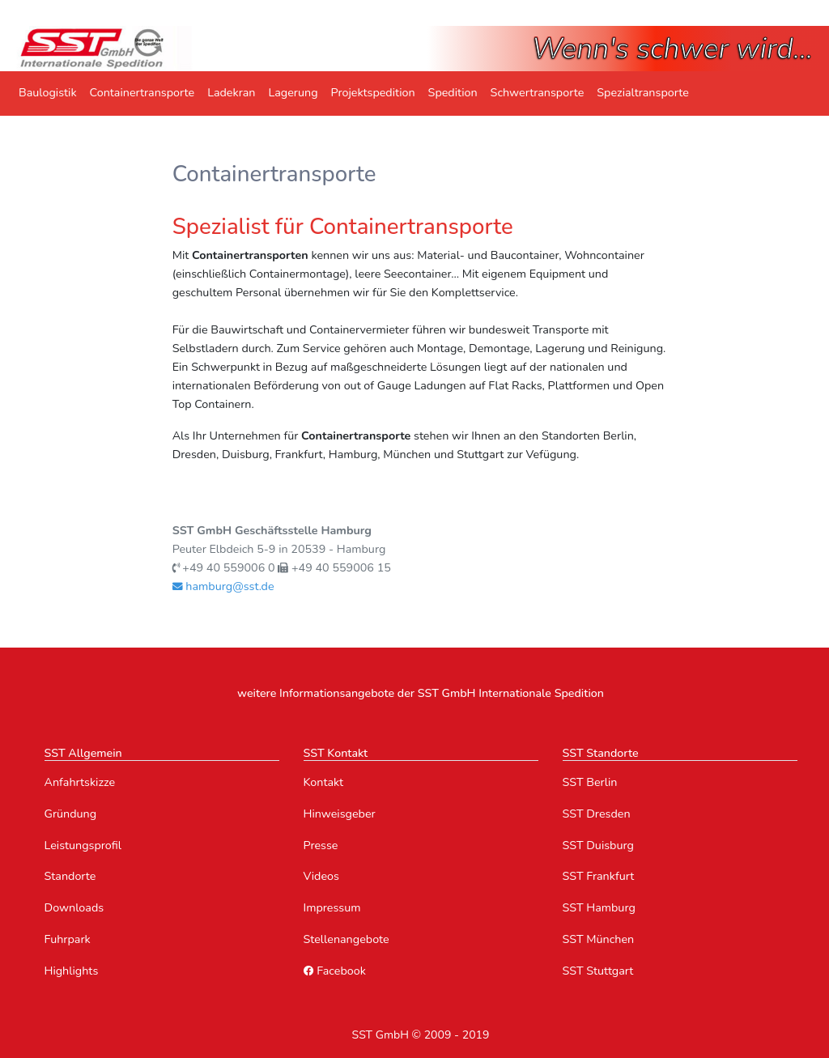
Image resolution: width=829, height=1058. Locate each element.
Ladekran (231, 92)
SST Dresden (597, 814)
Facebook (335, 971)
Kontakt (324, 782)
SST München (599, 939)
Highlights (72, 971)
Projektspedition (373, 92)
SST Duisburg (598, 845)
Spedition (453, 92)
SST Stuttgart (598, 971)
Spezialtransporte (643, 92)
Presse (321, 845)
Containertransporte (142, 92)
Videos (321, 876)
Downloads (74, 908)
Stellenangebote (346, 939)
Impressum (332, 908)
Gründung (71, 814)
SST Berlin (590, 782)
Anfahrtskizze (80, 782)
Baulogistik (48, 92)
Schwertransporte (538, 92)
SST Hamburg (599, 908)
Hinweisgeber (340, 814)
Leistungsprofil (83, 845)
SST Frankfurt (599, 876)
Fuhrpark (68, 939)
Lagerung (292, 92)
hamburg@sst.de (223, 586)
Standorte (70, 876)
